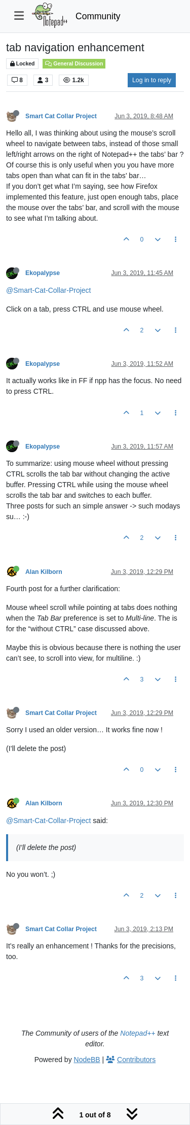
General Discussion (74, 63)
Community (98, 16)
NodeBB (87, 1059)
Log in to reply (151, 80)
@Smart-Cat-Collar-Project (48, 290)
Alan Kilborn (43, 571)
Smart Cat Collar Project (61, 116)
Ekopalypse (42, 273)
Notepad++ (137, 1033)
